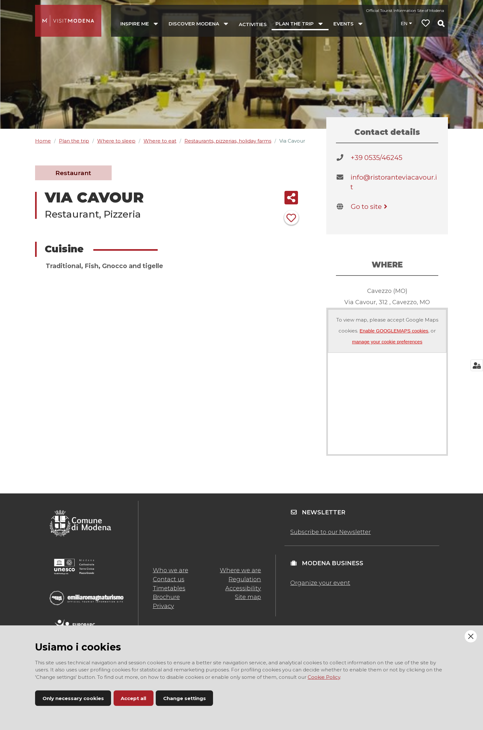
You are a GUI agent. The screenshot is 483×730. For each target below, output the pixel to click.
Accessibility (243, 588)
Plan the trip (74, 140)
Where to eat (160, 140)
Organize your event (320, 582)
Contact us (168, 579)
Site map (248, 597)
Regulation (244, 579)
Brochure (166, 597)
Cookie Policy (324, 677)
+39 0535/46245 (376, 158)
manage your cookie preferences (387, 341)
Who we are (170, 570)
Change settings (184, 698)
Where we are (240, 570)
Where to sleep (116, 140)
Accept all (133, 698)
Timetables (169, 588)
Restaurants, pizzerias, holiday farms (227, 140)
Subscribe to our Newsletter (330, 532)
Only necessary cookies (73, 698)
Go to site (370, 206)
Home (43, 140)
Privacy (163, 606)
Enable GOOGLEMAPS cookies (393, 330)
